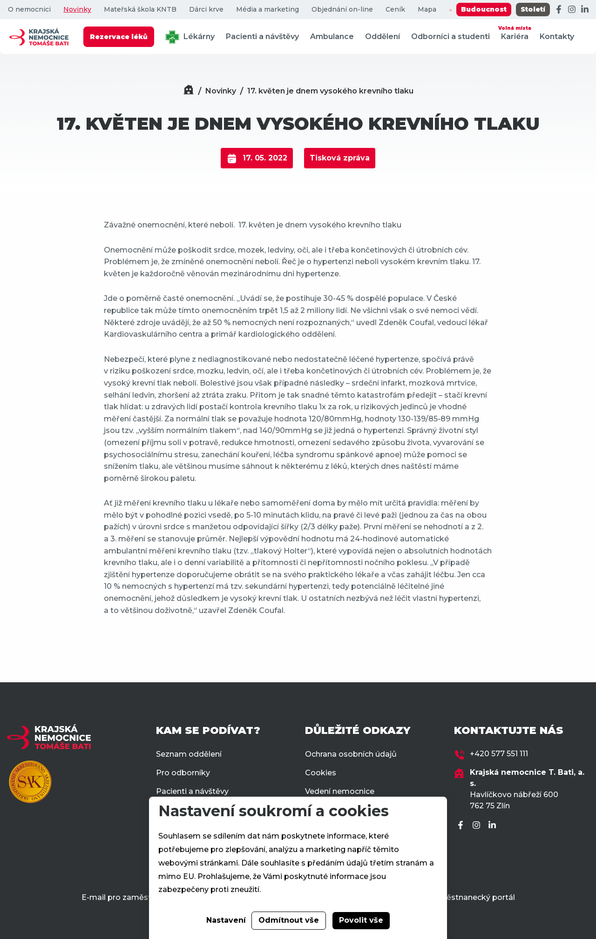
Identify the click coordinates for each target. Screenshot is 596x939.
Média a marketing (267, 9)
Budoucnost (484, 9)
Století (533, 9)
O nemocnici (29, 9)
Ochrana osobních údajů (351, 754)
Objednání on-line (342, 9)
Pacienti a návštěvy (262, 36)
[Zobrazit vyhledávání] (450, 10)
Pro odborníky (183, 772)
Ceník (395, 9)
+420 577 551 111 (499, 753)
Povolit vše (361, 920)
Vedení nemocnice (339, 791)
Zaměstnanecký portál (472, 897)
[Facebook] (559, 9)
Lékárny (190, 37)
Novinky (77, 9)
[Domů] (188, 91)
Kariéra (514, 32)
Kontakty (557, 36)
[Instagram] (572, 9)
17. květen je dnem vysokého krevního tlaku (330, 91)
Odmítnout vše (288, 920)
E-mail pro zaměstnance (127, 897)
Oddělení (382, 36)
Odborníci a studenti (450, 36)
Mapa (427, 9)
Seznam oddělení (189, 754)
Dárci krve (206, 9)
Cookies (320, 772)
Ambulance (332, 36)
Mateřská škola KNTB (140, 9)
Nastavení (226, 920)
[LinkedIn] (585, 9)
